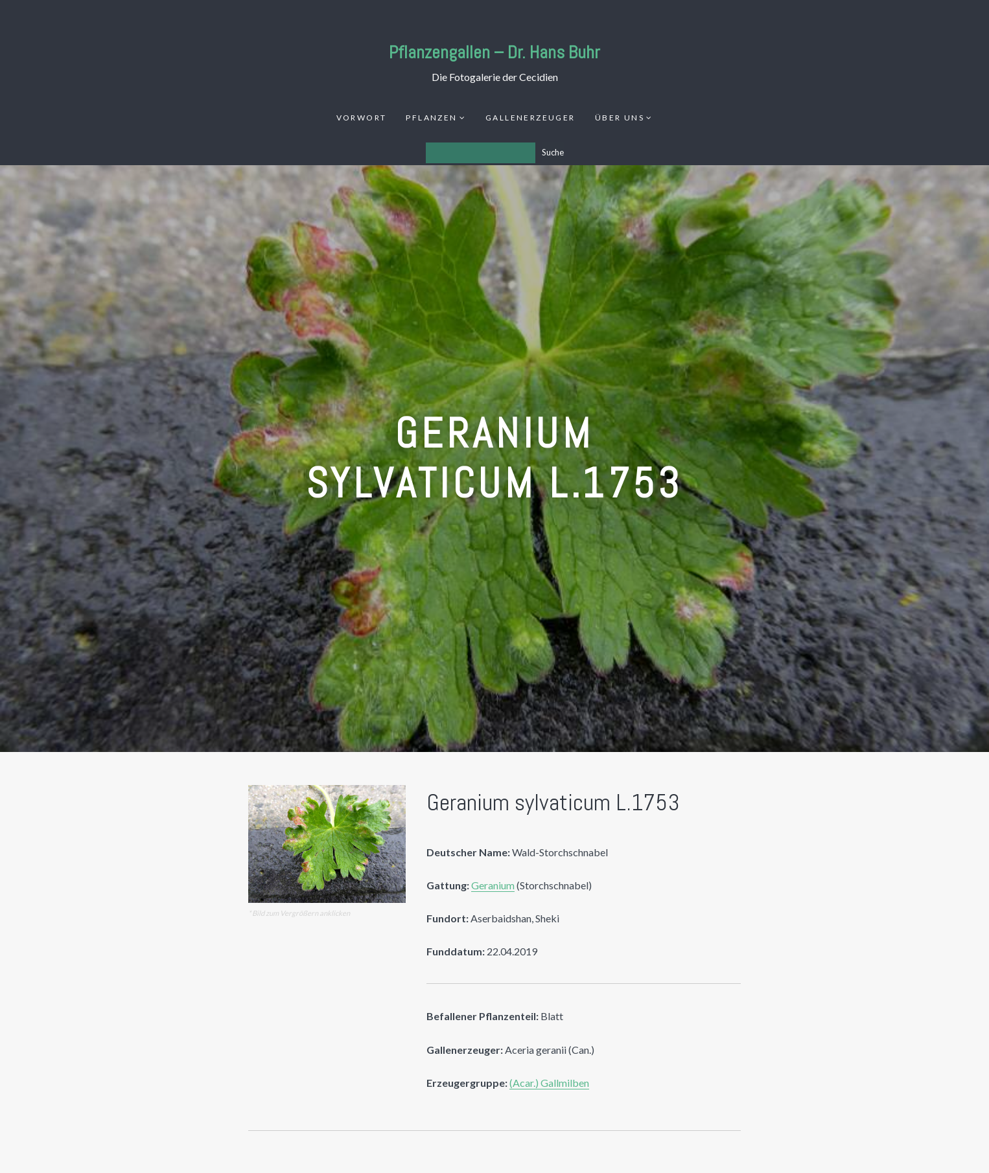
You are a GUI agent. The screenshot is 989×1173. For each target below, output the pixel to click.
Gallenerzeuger (530, 117)
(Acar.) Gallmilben (549, 1082)
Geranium (493, 885)
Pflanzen (431, 117)
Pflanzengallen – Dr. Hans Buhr (494, 52)
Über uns (619, 117)
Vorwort (361, 117)
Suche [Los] (553, 152)
